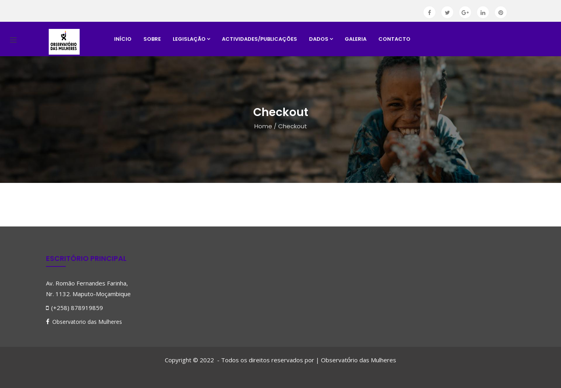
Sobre (152, 39)
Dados (321, 39)
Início (123, 39)
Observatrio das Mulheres (358, 360)
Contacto (394, 39)
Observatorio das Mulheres (87, 321)
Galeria (355, 39)
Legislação (191, 39)
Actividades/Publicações (259, 39)
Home (263, 126)
